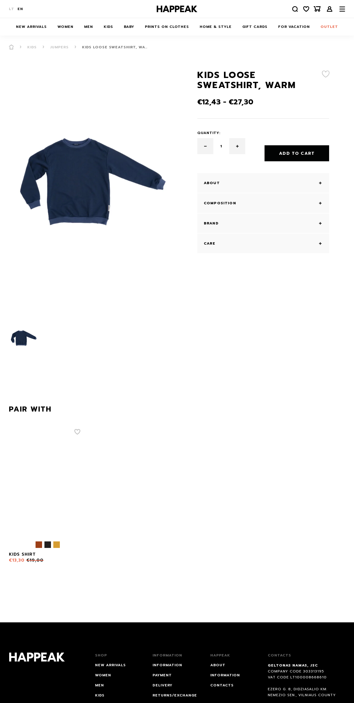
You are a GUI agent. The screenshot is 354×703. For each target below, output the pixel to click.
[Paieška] (290, 9)
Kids (108, 26)
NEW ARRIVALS (31, 26)
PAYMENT (162, 675)
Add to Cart (297, 146)
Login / (329, 9)
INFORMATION (167, 665)
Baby (129, 26)
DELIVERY (162, 685)
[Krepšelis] (316, 9)
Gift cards (254, 26)
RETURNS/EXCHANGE (175, 695)
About (217, 665)
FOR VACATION (294, 26)
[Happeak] (177, 8)
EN (20, 9)
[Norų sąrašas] (303, 9)
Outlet (329, 26)
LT (11, 9)
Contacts (222, 685)
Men (88, 26)
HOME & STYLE (216, 26)
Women (65, 26)
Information (225, 675)
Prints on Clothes (167, 26)
